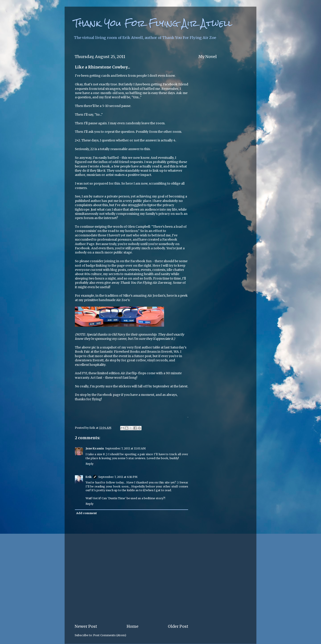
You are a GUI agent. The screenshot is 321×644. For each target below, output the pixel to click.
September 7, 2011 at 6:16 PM (117, 477)
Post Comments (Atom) (109, 635)
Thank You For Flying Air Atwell (153, 23)
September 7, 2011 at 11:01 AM (125, 448)
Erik (89, 477)
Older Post (178, 626)
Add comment (86, 513)
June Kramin (95, 448)
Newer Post (86, 626)
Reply (89, 463)
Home (132, 626)
